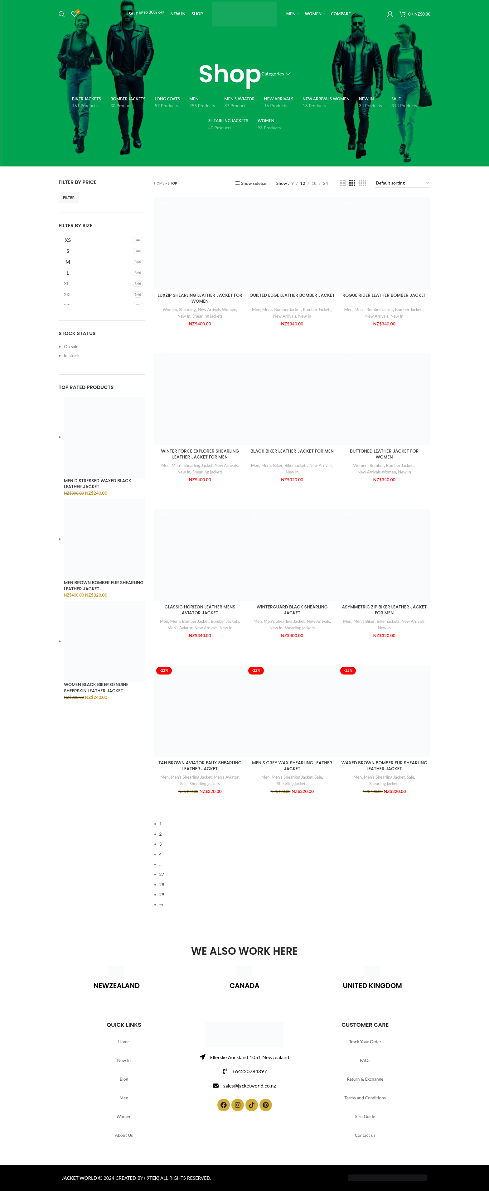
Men (256, 309)
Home (159, 183)
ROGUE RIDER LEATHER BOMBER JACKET (384, 295)
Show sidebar (254, 183)
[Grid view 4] (362, 183)
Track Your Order (365, 1041)
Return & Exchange (365, 1079)
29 (161, 894)
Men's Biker (272, 465)
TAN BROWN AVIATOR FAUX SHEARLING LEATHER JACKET (200, 766)
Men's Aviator (179, 627)
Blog (124, 1079)
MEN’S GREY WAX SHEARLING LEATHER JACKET (292, 766)
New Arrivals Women (217, 309)
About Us (124, 1135)
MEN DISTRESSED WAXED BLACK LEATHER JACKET (97, 484)
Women (170, 309)
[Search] (62, 14)
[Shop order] (402, 183)
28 (161, 884)
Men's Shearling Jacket (192, 465)
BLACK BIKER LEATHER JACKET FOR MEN (292, 451)
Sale (184, 783)
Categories (272, 74)
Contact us (365, 1135)
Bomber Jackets (317, 309)
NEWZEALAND (117, 986)
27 (161, 874)
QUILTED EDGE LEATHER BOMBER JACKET (292, 295)
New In (184, 316)
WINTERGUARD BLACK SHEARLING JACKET (292, 610)
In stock (71, 355)
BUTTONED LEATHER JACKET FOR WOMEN (384, 454)
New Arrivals (284, 316)
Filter (69, 197)
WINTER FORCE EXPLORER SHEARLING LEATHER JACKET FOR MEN (200, 454)
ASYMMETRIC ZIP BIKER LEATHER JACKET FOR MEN (384, 610)
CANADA (244, 986)
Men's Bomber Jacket (281, 309)
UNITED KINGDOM (372, 986)
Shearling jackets (207, 316)
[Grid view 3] (352, 183)
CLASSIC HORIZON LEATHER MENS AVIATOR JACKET (200, 610)
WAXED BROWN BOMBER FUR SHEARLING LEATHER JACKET (384, 766)
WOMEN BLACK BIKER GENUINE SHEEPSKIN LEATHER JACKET (96, 688)
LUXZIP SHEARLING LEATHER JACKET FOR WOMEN (200, 298)
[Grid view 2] (343, 183)
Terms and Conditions (365, 1097)
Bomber (377, 465)
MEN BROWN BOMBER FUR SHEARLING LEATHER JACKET (103, 586)
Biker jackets (295, 465)
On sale (71, 346)
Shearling (187, 309)
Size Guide (365, 1116)
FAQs (365, 1060)
